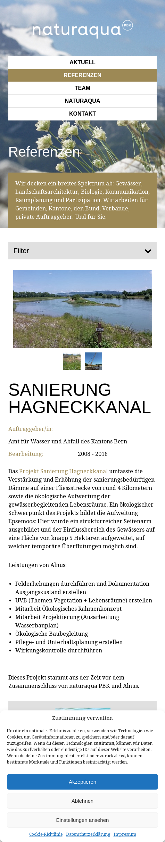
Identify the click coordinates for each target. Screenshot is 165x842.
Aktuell (82, 62)
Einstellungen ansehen (82, 820)
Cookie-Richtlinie (46, 834)
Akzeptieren (82, 782)
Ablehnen (82, 801)
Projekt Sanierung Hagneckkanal (63, 471)
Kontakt (82, 114)
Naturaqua (82, 101)
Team (82, 88)
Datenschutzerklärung (88, 834)
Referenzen (82, 75)
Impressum (125, 834)
